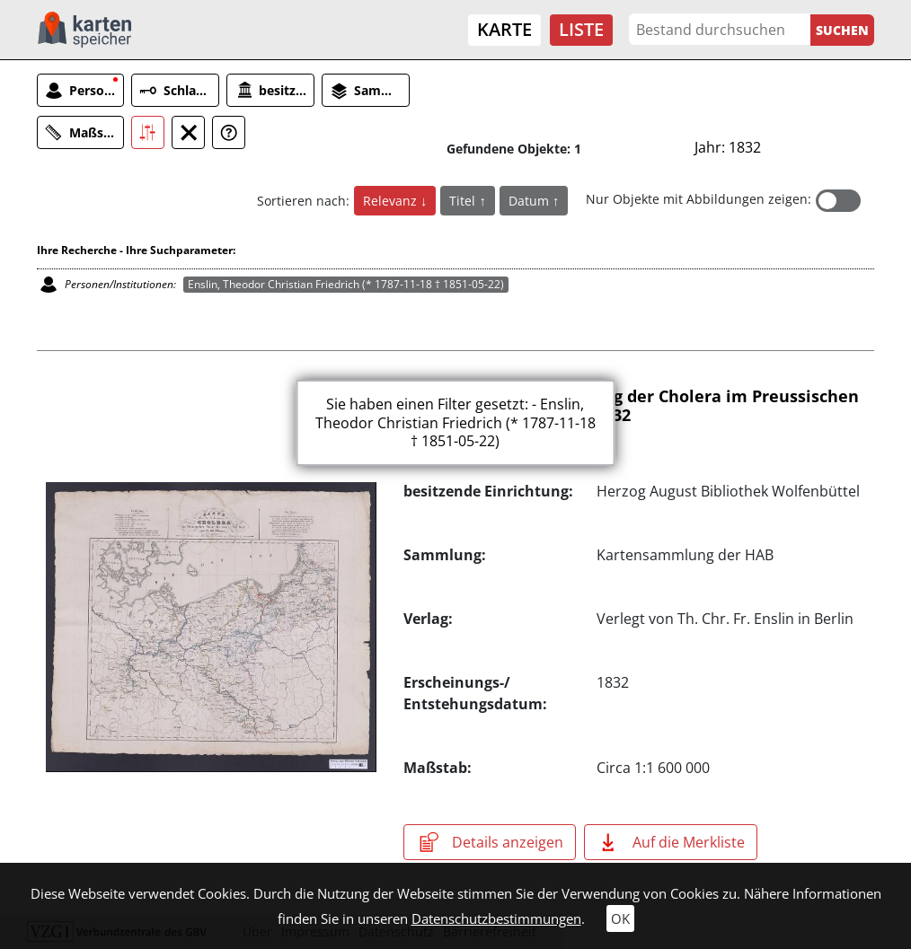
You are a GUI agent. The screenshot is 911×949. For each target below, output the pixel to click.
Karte (504, 29)
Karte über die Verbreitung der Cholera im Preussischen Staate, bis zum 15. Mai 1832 (631, 405)
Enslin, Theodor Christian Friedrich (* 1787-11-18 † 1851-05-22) (346, 284)
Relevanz (391, 200)
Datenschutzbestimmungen (496, 918)
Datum (531, 200)
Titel (464, 200)
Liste (581, 29)
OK (620, 918)
